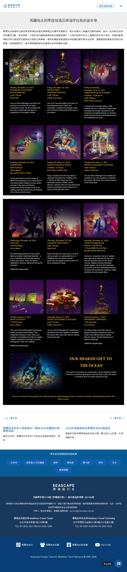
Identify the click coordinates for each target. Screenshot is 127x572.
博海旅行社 (10, 503)
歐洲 (101, 462)
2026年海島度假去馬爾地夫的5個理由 (87, 428)
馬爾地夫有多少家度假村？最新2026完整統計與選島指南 (31, 429)
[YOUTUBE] (103, 544)
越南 (55, 462)
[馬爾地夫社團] (49, 544)
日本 (114, 462)
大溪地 (13, 462)
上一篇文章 (10, 418)
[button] (106, 6)
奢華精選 (63, 469)
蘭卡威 (86, 462)
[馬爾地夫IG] (24, 544)
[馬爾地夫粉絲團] (77, 544)
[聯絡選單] (119, 564)
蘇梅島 (70, 462)
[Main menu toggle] (121, 6)
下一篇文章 (117, 418)
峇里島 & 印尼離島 (35, 462)
